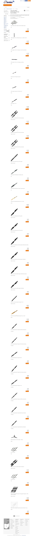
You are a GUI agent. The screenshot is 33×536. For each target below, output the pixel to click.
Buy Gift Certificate (16, 528)
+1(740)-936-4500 (24, 535)
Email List (21, 525)
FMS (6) (5, 19)
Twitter (26, 522)
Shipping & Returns (16, 521)
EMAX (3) (5, 18)
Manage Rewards (11, 528)
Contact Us (16, 526)
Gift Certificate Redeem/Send (12, 526)
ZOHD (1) (5, 28)
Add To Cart (27, 31)
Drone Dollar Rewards (17, 531)
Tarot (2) (5, 26)
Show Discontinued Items (13, 18)
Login (23, 0)
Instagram (26, 521)
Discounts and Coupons (22, 523)
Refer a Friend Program (17, 533)
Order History (12, 522)
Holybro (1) (5, 21)
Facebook (26, 520)
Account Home (12, 521)
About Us (21, 521)
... (26, 10)
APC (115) (5, 16)
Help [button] (26, 0)
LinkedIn (26, 525)
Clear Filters (6, 13)
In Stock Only (22, 17)
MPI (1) (5, 22)
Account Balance (11, 524)
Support (16, 529)
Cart (29, 0)
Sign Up (21, 0)
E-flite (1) (5, 17)
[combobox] (15, 7)
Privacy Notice (17, 523)
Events (21, 524)
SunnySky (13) (6, 25)
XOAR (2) (5, 27)
